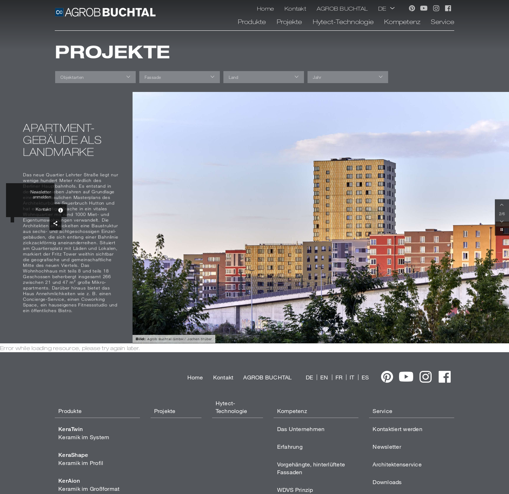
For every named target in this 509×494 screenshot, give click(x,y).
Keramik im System (83, 433)
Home (265, 8)
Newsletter (387, 446)
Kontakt (295, 8)
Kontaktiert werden (397, 428)
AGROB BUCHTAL (342, 8)
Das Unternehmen (301, 428)
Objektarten (72, 77)
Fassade (153, 77)
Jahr (317, 77)
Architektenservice (397, 464)
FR (339, 377)
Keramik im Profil (80, 459)
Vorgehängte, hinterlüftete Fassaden (311, 468)
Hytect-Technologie (343, 21)
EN (324, 377)
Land (233, 77)
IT (352, 377)
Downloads (387, 481)
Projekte (289, 21)
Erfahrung (290, 446)
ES (365, 377)
